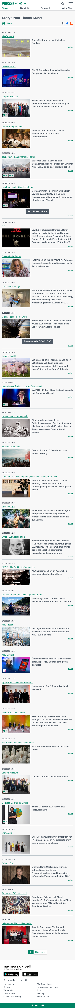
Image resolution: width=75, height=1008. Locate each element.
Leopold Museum (10, 96)
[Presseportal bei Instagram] (24, 980)
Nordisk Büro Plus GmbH (13, 712)
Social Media (43, 996)
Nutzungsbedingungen (47, 987)
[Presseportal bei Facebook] (17, 980)
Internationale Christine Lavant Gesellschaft (22, 386)
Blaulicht (24, 8)
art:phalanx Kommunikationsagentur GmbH (22, 595)
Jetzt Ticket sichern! (37, 211)
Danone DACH (9, 356)
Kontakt (6, 987)
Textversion (8, 990)
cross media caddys (11, 287)
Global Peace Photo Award (14, 317)
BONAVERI (7, 833)
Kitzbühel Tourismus (11, 446)
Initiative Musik (9, 66)
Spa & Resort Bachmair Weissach (17, 682)
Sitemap (40, 993)
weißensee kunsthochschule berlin (18, 743)
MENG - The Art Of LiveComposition (18, 567)
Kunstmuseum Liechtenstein (15, 416)
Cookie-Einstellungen (13, 996)
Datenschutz (9, 993)
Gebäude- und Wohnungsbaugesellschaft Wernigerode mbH (29, 477)
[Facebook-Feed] (67, 23)
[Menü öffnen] (70, 4)
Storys (5, 8)
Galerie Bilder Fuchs (11, 256)
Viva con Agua (8, 507)
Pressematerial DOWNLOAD (37, 341)
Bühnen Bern (8, 863)
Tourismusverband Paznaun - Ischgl (18, 157)
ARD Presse (7, 625)
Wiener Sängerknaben (12, 127)
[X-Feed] (63, 23)
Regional (45, 8)
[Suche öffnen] (63, 4)
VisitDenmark (8, 36)
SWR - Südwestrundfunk (13, 537)
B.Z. (4, 226)
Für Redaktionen (44, 984)
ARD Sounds (8, 655)
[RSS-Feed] (71, 23)
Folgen (37, 1005)
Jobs (39, 990)
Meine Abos (67, 8)
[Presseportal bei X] (20, 980)
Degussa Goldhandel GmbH (15, 803)
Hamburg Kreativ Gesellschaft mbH (18, 187)
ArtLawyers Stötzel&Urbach (14, 893)
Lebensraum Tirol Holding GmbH (17, 923)
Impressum (8, 984)
